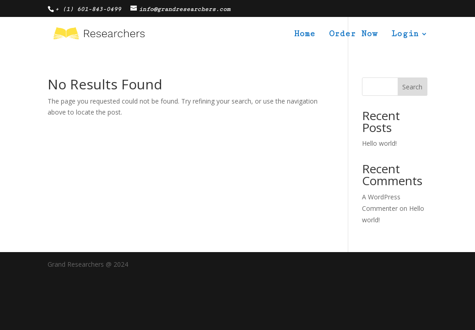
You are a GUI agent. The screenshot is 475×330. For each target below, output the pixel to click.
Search (412, 86)
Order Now (353, 34)
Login (404, 34)
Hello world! (379, 143)
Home (304, 34)
